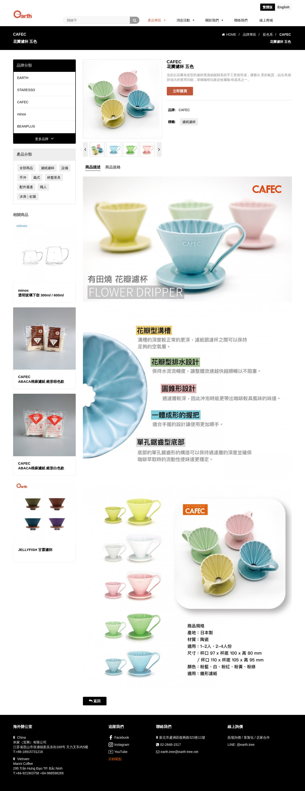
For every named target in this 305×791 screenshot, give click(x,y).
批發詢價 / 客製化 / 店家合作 (249, 737)
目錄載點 (115, 759)
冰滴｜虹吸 (28, 196)
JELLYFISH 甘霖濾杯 (35, 550)
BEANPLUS (26, 126)
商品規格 (113, 167)
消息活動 (185, 20)
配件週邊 (26, 187)
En (283, 7)
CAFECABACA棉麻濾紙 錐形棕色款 (41, 379)
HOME (229, 34)
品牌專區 (249, 34)
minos (21, 114)
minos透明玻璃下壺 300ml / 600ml (41, 292)
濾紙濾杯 (47, 168)
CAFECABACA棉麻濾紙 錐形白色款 (41, 465)
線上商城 (266, 20)
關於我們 (214, 20)
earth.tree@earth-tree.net (179, 752)
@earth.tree (245, 745)
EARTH (22, 78)
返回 (95, 701)
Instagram (118, 744)
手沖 (23, 177)
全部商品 (26, 168)
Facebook (118, 737)
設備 (64, 168)
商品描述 (93, 167)
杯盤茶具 (54, 177)
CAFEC (22, 102)
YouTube (117, 751)
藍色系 (268, 34)
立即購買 (180, 91)
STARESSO (26, 90)
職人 (43, 187)
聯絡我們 (241, 20)
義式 (36, 177)
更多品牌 (44, 139)
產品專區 (157, 20)
